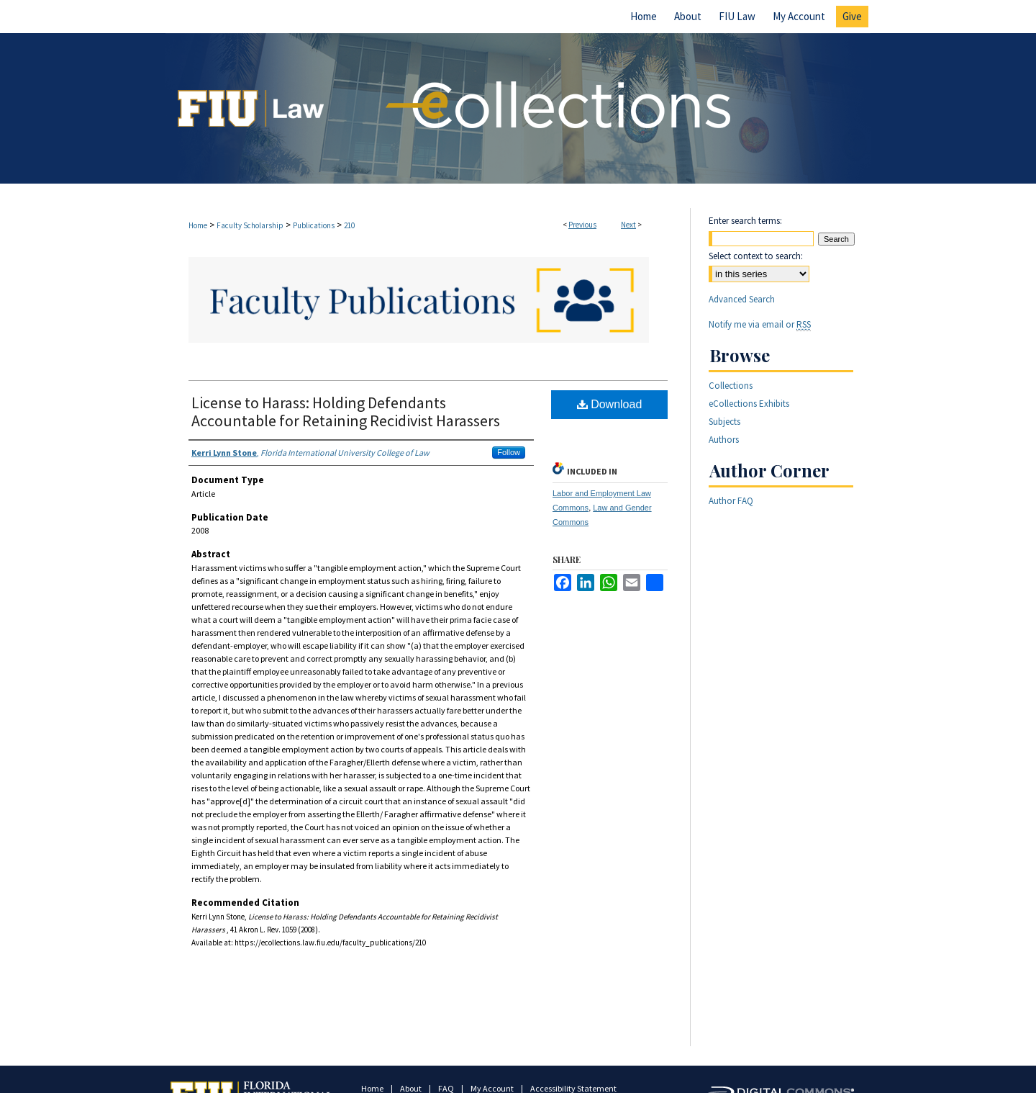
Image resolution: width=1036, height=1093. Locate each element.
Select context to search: (756, 256)
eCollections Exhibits (749, 403)
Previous (582, 225)
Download (609, 404)
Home (197, 225)
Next (628, 225)
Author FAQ (731, 501)
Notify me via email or (760, 324)
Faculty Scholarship (250, 225)
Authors (724, 439)
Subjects (724, 421)
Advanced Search (742, 299)
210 (349, 225)
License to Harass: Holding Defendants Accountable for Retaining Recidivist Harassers (345, 411)
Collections (731, 385)
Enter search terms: (745, 221)
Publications (314, 225)
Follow (508, 452)
